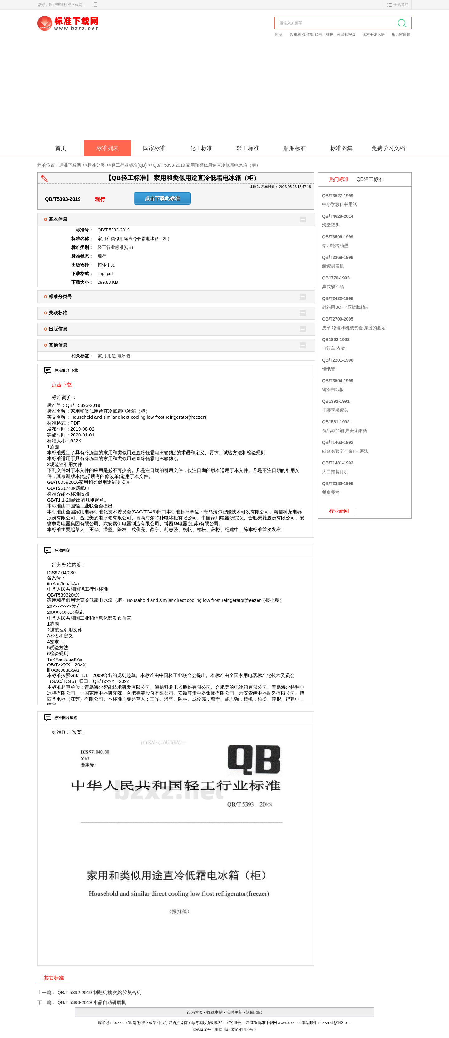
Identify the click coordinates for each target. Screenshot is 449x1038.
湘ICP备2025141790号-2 (235, 1029)
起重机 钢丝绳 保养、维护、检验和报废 (323, 34)
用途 (111, 355)
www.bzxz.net (289, 1023)
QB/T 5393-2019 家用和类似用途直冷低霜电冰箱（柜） (206, 165)
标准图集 (341, 148)
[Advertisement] (224, 93)
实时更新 (234, 1012)
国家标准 (154, 148)
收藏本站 (214, 1012)
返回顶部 (254, 1012)
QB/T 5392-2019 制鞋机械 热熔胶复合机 (99, 992)
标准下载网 (109, 30)
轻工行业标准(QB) (129, 165)
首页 (60, 148)
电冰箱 (123, 355)
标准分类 (96, 165)
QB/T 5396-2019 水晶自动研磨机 (91, 1002)
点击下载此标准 (162, 198)
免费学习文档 (388, 148)
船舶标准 (294, 148)
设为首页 (195, 1012)
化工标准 (201, 148)
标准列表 (107, 148)
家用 (102, 355)
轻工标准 (248, 148)
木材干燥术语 (374, 34)
